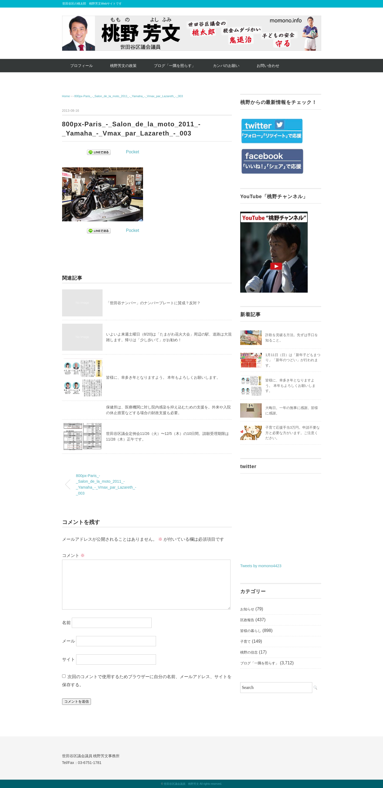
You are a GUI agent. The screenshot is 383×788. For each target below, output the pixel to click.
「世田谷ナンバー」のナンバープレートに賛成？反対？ (153, 303)
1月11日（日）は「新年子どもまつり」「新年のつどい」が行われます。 (292, 360)
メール (68, 641)
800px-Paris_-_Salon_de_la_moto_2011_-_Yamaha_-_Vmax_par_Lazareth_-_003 (128, 96)
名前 (66, 622)
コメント (73, 555)
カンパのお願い (226, 65)
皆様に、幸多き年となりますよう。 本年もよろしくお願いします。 (163, 377)
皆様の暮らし (250, 631)
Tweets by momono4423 (261, 566)
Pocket (132, 152)
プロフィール (81, 65)
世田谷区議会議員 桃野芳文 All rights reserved (192, 783)
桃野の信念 (249, 652)
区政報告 (247, 620)
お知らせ (247, 609)
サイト (68, 659)
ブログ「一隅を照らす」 (174, 65)
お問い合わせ (268, 65)
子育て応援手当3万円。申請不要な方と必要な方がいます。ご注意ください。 (292, 432)
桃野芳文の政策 (123, 65)
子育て (245, 642)
